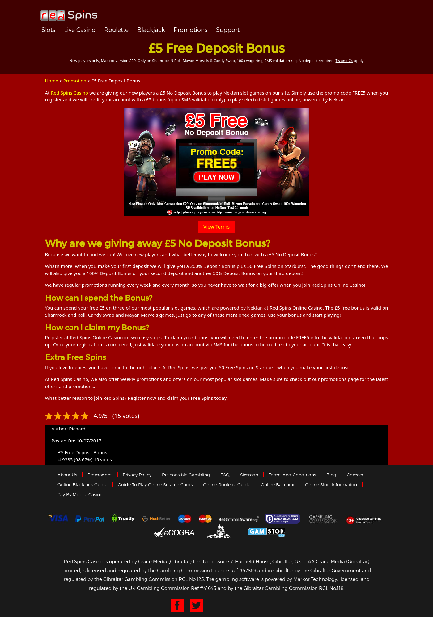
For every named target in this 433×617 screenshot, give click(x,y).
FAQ (225, 474)
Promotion (75, 81)
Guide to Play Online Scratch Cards (155, 484)
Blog (331, 474)
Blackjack (151, 29)
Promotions (190, 29)
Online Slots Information (331, 484)
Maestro (185, 518)
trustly (123, 518)
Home (51, 81)
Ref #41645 (203, 588)
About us (67, 474)
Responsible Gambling (186, 474)
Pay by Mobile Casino (80, 494)
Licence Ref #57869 (233, 570)
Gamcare (283, 519)
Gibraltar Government (221, 531)
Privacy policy (137, 474)
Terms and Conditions (292, 474)
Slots (48, 29)
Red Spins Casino (69, 93)
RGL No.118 (331, 588)
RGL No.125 (191, 579)
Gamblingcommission (323, 518)
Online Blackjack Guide (82, 484)
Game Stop (266, 531)
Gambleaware (239, 518)
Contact (355, 474)
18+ (365, 518)
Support (228, 29)
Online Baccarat (278, 484)
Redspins (68, 13)
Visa (57, 518)
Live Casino (80, 29)
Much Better (156, 519)
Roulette (116, 29)
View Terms (216, 226)
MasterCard (205, 518)
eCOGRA (174, 531)
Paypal (89, 519)
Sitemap (249, 474)
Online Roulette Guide (226, 484)
